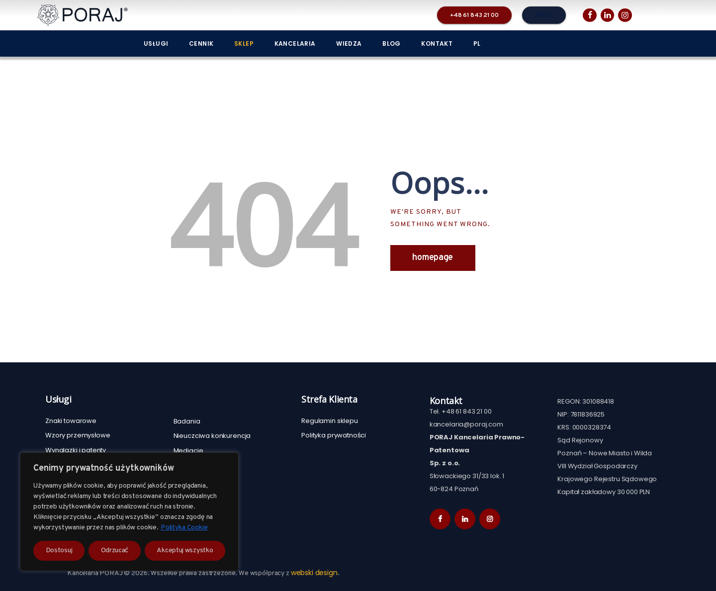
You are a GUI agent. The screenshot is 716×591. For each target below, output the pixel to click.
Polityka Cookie (184, 527)
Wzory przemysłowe (77, 435)
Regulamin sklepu (329, 420)
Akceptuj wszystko (185, 550)
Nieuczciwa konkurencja (212, 435)
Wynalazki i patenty (75, 450)
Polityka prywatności (333, 435)
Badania (187, 421)
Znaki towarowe (70, 420)
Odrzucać (115, 550)
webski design (314, 573)
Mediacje (188, 450)
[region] (129, 511)
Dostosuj (59, 550)
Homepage (432, 257)
